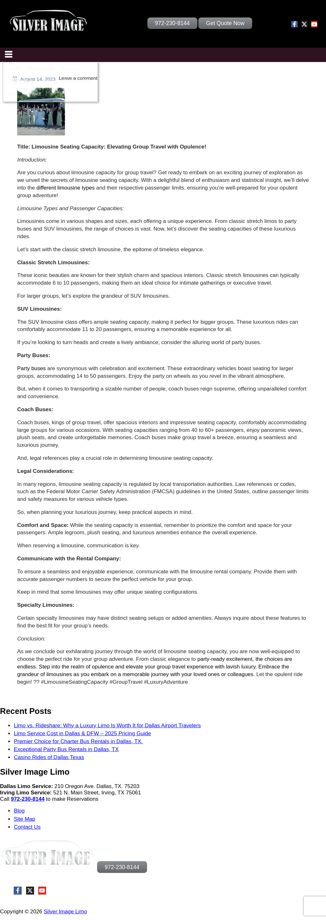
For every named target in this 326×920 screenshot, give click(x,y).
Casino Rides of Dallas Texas (49, 757)
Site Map (24, 819)
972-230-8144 (28, 799)
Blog (19, 811)
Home (13, 68)
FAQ (12, 93)
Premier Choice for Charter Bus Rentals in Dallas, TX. (78, 741)
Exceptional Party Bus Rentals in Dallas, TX (66, 749)
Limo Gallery (20, 81)
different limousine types (66, 188)
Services (70, 68)
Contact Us (27, 827)
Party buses (31, 368)
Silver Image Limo (65, 911)
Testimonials (77, 81)
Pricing (48, 81)
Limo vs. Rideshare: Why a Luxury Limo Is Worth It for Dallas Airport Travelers (107, 726)
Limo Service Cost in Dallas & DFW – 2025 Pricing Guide (82, 733)
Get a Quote (40, 68)
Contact (32, 93)
